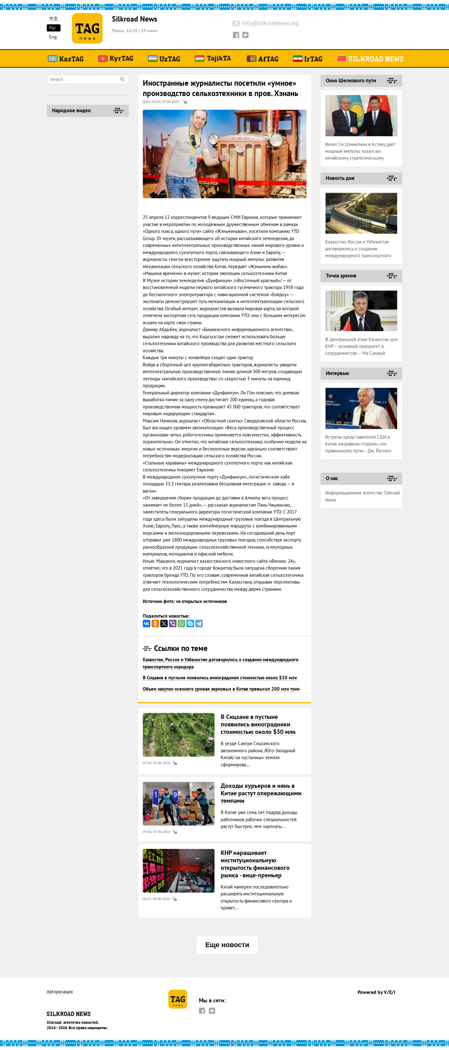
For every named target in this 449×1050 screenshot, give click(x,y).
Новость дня (340, 178)
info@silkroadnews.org (270, 23)
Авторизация (60, 992)
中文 (53, 18)
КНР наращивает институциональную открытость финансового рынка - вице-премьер (255, 864)
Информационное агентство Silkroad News (362, 496)
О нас (332, 478)
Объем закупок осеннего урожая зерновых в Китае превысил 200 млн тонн (221, 689)
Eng (53, 37)
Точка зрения (341, 275)
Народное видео (71, 110)
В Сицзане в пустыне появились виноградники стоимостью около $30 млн (220, 678)
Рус (52, 28)
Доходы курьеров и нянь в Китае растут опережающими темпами (261, 793)
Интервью (337, 373)
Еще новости (227, 945)
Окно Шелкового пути (351, 80)
